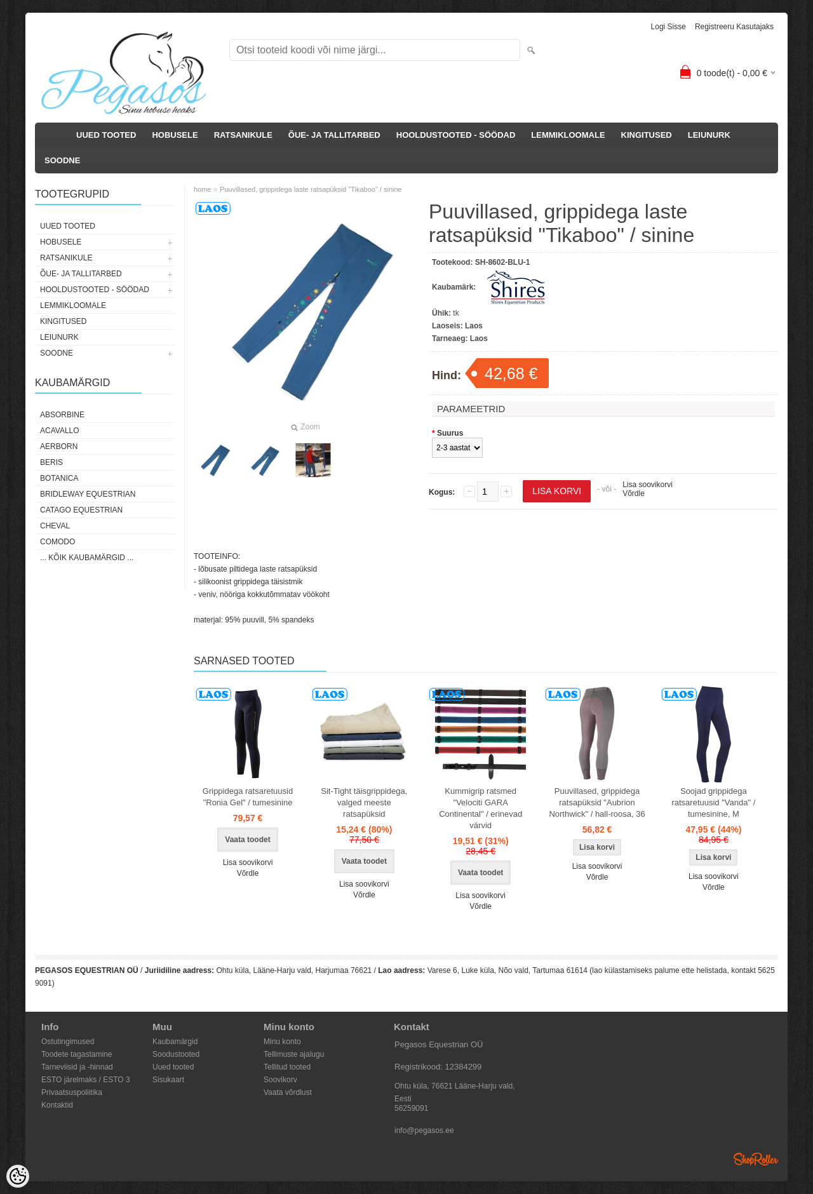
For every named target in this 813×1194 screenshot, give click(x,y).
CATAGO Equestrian (81, 510)
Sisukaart (168, 1079)
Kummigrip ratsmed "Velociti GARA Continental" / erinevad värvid (480, 808)
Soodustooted (175, 1054)
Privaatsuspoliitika (71, 1092)
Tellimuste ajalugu (294, 1054)
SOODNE (62, 160)
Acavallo (59, 430)
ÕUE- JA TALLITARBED (334, 135)
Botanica (59, 478)
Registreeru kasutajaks (734, 26)
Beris (51, 462)
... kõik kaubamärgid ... (86, 557)
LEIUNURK (709, 135)
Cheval (55, 525)
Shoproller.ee (756, 1159)
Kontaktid (57, 1105)
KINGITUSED (646, 135)
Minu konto (282, 1041)
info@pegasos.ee (424, 1130)
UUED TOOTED (106, 135)
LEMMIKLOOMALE (568, 135)
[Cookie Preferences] (17, 1176)
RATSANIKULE (243, 135)
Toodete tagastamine (76, 1054)
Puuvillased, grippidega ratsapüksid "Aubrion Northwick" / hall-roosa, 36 (597, 802)
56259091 (411, 1108)
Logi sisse (668, 26)
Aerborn (58, 446)
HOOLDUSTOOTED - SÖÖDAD (456, 135)
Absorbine (62, 414)
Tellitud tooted (287, 1067)
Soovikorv (280, 1079)
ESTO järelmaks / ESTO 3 (85, 1079)
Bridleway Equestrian (87, 494)
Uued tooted (173, 1067)
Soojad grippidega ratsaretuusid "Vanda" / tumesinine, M (713, 802)
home (203, 189)
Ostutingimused (67, 1041)
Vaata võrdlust (288, 1092)
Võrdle (633, 493)
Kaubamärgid (175, 1041)
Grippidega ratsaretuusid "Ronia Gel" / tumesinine (248, 796)
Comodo (57, 541)
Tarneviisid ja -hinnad (77, 1067)
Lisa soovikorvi (647, 484)
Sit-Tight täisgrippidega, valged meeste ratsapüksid (364, 802)
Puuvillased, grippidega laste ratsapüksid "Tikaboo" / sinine (311, 189)
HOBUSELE (175, 135)
